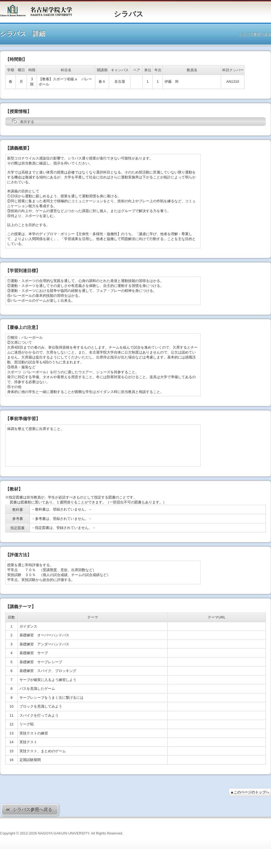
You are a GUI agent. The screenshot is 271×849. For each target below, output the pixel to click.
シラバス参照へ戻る (255, 34)
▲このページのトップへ (249, 792)
